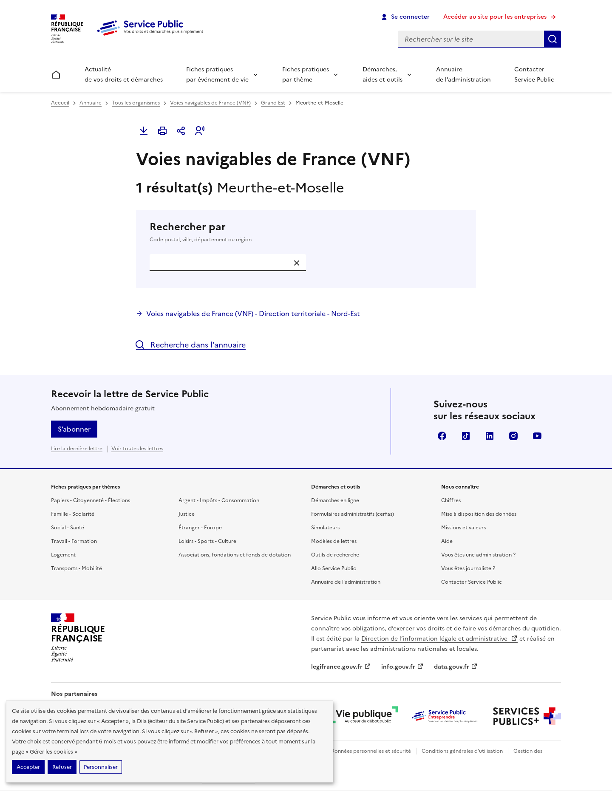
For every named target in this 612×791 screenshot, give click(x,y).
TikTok (465, 435)
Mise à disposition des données (478, 514)
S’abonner (74, 429)
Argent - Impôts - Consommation (218, 500)
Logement (63, 555)
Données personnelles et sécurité (370, 751)
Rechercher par (306, 232)
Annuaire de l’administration (463, 74)
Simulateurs (325, 527)
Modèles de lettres (334, 541)
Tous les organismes (136, 103)
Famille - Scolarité (72, 514)
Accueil (60, 103)
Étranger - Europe (200, 527)
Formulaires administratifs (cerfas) (352, 514)
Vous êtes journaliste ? (468, 568)
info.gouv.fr (402, 666)
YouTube (537, 435)
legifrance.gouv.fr (341, 666)
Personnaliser (101, 767)
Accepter (28, 767)
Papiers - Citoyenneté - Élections (90, 500)
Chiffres (451, 500)
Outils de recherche (335, 555)
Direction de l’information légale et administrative (439, 638)
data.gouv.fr (456, 666)
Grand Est (273, 103)
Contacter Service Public (534, 74)
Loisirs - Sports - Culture (207, 541)
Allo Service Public (333, 568)
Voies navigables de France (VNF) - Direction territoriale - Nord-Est (253, 313)
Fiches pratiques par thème (305, 74)
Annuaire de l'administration (345, 582)
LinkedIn (489, 435)
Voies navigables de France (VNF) (210, 103)
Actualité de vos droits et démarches (124, 74)
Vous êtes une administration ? (478, 555)
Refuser (62, 767)
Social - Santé (67, 527)
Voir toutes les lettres (137, 448)
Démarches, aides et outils (382, 74)
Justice (186, 514)
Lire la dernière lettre (76, 448)
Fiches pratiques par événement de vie (217, 74)
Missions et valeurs (463, 527)
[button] (199, 130)
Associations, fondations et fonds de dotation (234, 555)
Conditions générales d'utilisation (462, 751)
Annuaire (90, 103)
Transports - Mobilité (76, 568)
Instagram (513, 435)
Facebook (442, 435)
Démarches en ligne (335, 500)
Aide (447, 541)
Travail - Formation (74, 541)
